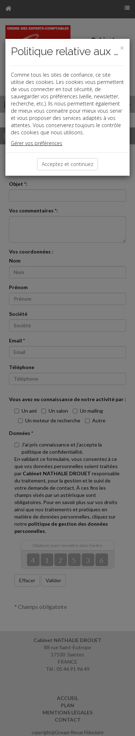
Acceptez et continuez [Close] (67, 164)
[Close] (122, 48)
